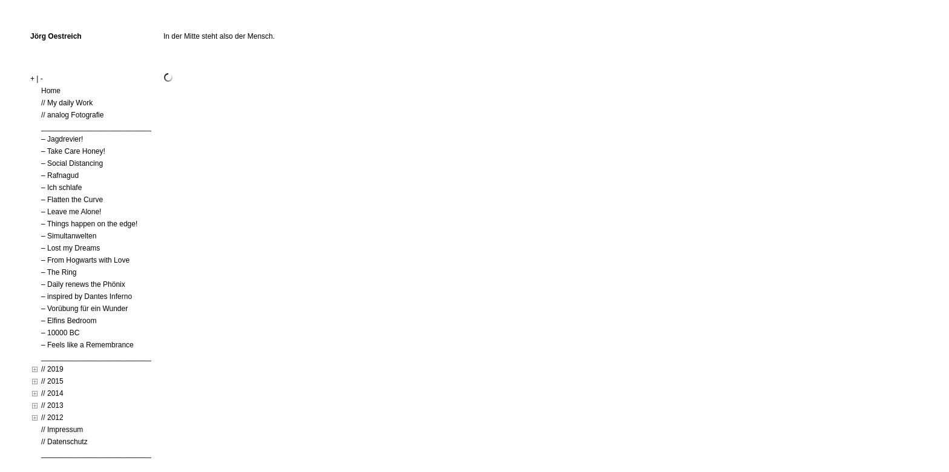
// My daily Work (67, 103)
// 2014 (52, 393)
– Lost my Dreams (70, 248)
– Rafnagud (60, 175)
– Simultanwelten (68, 236)
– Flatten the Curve (72, 199)
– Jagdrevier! (62, 139)
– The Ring (58, 272)
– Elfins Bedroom (68, 320)
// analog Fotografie (72, 115)
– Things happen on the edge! (89, 224)
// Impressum (62, 429)
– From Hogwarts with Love (85, 260)
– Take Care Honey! (73, 151)
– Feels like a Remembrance (87, 345)
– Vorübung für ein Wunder (84, 308)
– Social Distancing (72, 163)
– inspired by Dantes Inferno (86, 296)
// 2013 (52, 405)
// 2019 (52, 369)
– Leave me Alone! (71, 212)
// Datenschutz (64, 442)
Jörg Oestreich (56, 36)
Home (51, 91)
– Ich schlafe (61, 187)
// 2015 (52, 381)
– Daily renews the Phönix (83, 284)
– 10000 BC (60, 333)
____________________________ (97, 127)
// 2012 (52, 417)
